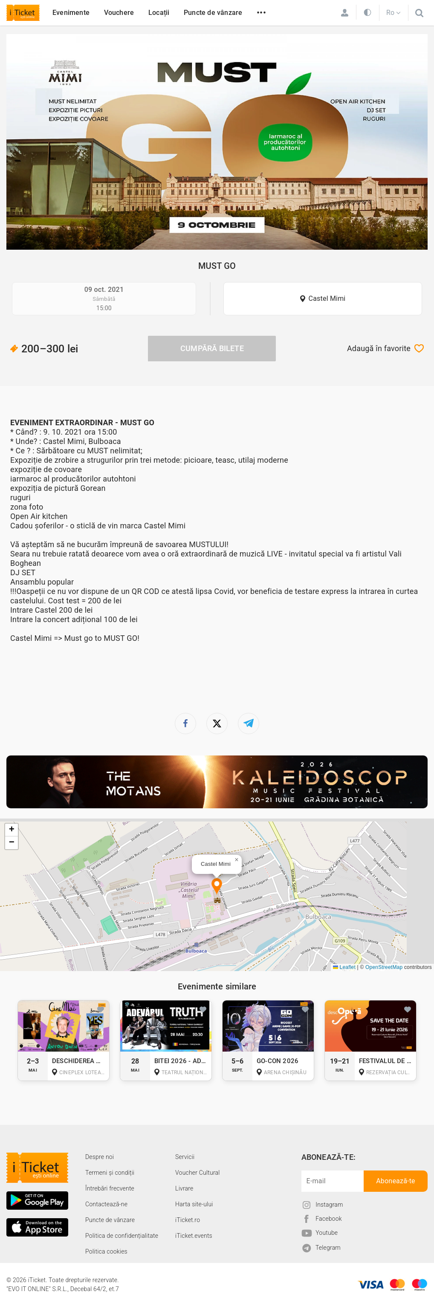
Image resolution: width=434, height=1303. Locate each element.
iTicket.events (193, 1235)
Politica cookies (106, 1251)
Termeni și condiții (109, 1172)
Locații (158, 13)
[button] (216, 887)
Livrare (184, 1188)
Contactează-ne (106, 1204)
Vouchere (119, 13)
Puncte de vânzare (213, 13)
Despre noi (99, 1156)
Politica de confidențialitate (121, 1235)
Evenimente (71, 13)
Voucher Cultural (197, 1172)
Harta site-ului (194, 1204)
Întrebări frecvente (109, 1188)
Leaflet (344, 967)
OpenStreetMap (383, 967)
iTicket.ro (187, 1220)
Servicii (184, 1156)
